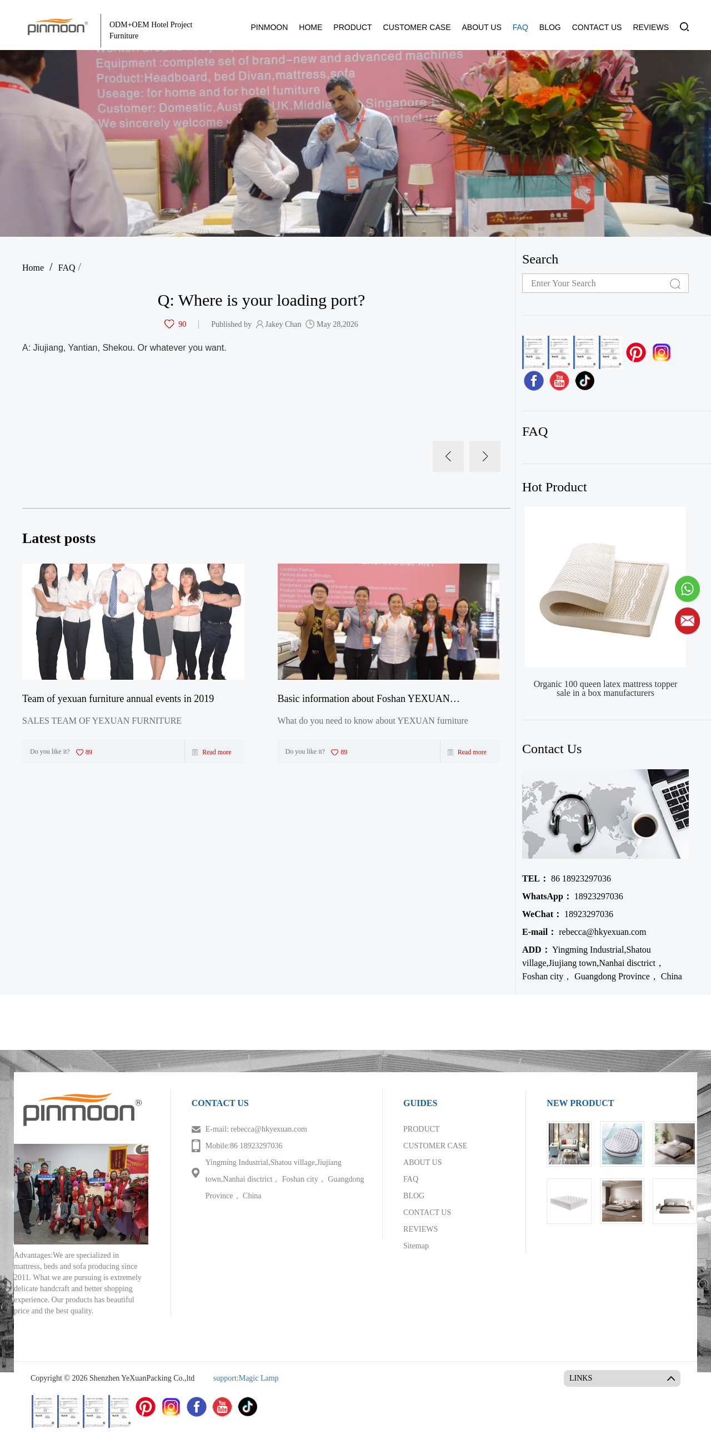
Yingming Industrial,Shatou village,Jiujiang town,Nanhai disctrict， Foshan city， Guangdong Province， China (602, 963)
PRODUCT (352, 27)
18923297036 (572, 896)
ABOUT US (481, 27)
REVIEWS (651, 27)
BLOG (550, 27)
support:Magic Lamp (246, 1378)
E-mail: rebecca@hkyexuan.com (256, 1129)
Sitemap (416, 1246)
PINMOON (269, 27)
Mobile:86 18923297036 (244, 1146)
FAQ (520, 27)
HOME (310, 27)
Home (33, 267)
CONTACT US (597, 27)
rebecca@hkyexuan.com (584, 932)
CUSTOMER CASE (417, 27)
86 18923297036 (566, 878)
